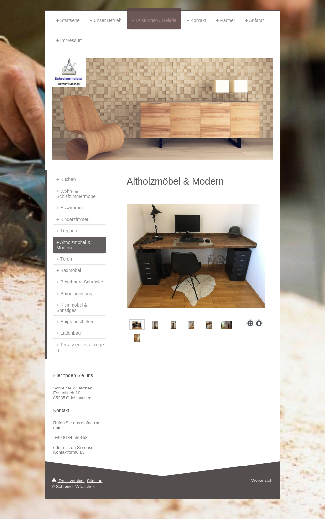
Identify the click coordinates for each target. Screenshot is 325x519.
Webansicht (262, 480)
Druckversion (68, 480)
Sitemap (95, 480)
